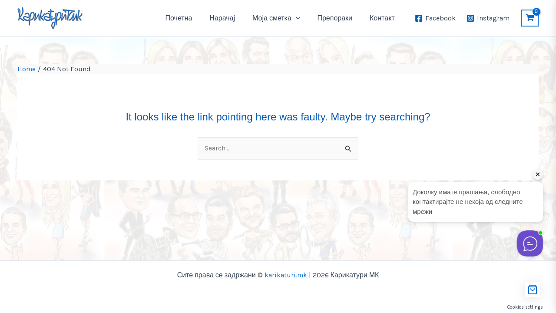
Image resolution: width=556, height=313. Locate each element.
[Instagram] (487, 18)
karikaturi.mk (285, 275)
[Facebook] (435, 18)
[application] (304, 18)
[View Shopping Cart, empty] (530, 18)
